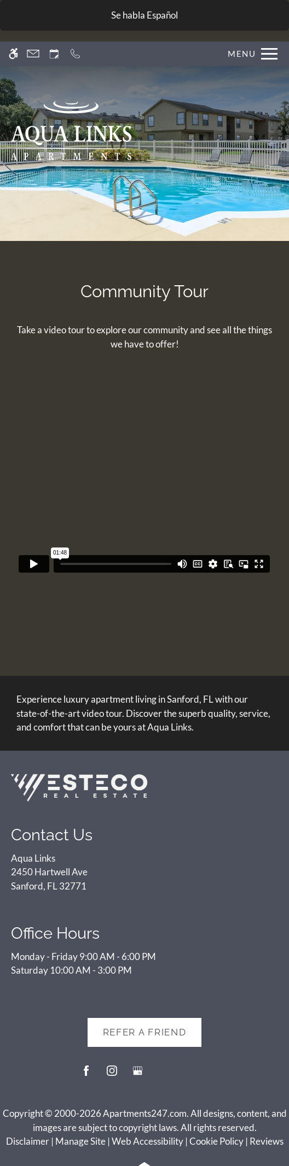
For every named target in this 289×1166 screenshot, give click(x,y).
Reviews (267, 1141)
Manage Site (80, 1141)
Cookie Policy (216, 1141)
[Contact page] (33, 53)
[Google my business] (137, 1075)
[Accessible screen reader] (13, 53)
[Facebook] (86, 1075)
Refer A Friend (145, 1032)
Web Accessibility (147, 1141)
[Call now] (75, 53)
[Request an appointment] (54, 53)
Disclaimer (27, 1141)
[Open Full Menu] (249, 53)
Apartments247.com (145, 1113)
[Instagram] (112, 1075)
